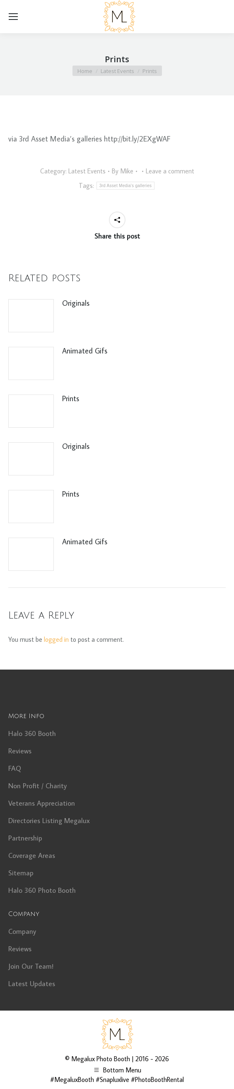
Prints (70, 398)
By (122, 171)
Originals (75, 303)
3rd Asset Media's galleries (125, 185)
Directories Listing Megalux (49, 820)
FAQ (14, 768)
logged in (56, 639)
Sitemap (21, 872)
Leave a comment (170, 171)
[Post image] (31, 315)
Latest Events (87, 171)
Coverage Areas (31, 855)
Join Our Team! (30, 966)
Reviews (19, 750)
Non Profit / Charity (37, 785)
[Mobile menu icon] (13, 17)
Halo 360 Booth (32, 733)
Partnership (25, 838)
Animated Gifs (84, 351)
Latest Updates (31, 983)
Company (22, 931)
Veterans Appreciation (41, 803)
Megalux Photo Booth (100, 1059)
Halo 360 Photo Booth (42, 890)
